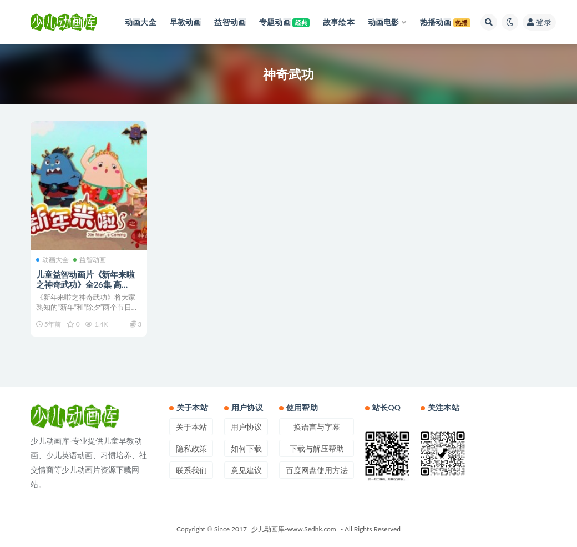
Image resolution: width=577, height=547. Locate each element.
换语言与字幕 (316, 426)
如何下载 (246, 448)
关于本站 (191, 426)
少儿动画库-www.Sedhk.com (293, 529)
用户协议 (246, 426)
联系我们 (191, 470)
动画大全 (52, 260)
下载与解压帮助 (317, 448)
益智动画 (89, 260)
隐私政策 (191, 448)
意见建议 (246, 470)
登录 (539, 22)
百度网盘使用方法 (317, 470)
